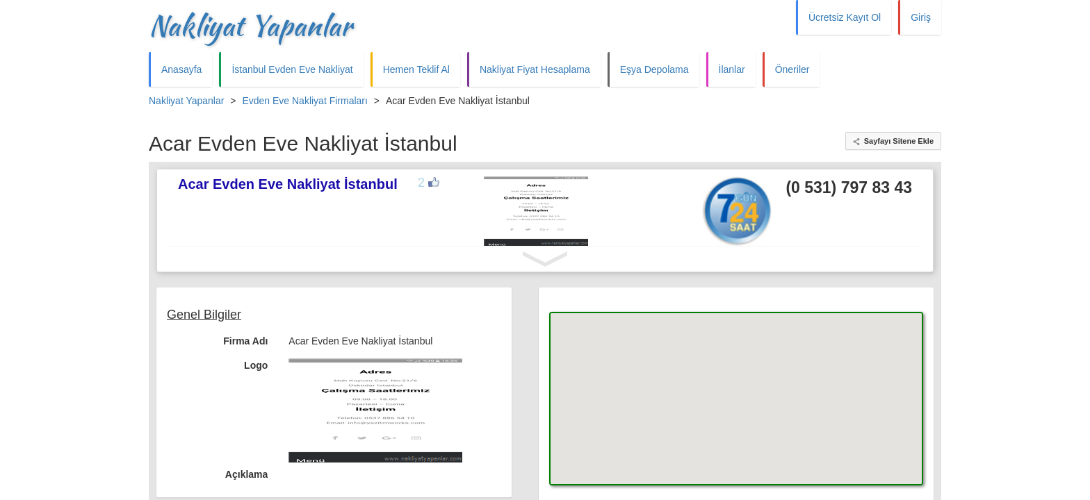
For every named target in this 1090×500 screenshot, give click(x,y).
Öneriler (792, 69)
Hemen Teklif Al (416, 69)
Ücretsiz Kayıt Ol (844, 17)
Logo (256, 365)
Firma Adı (245, 341)
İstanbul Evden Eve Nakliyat (291, 69)
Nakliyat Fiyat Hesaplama (535, 69)
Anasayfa (181, 69)
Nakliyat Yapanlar (250, 26)
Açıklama (246, 474)
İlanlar (732, 69)
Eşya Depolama (654, 69)
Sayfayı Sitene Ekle (899, 141)
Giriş (921, 17)
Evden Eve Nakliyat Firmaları (305, 100)
